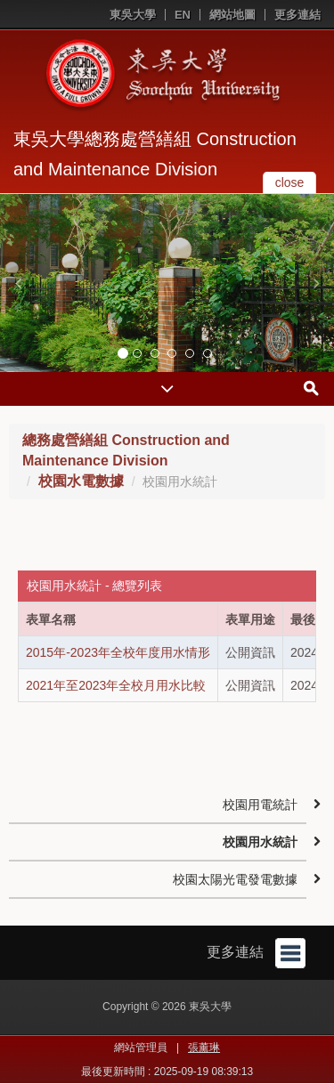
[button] (18, 283)
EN (183, 14)
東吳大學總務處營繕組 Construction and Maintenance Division (155, 154)
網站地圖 (232, 14)
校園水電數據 (81, 481)
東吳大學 (133, 14)
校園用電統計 (260, 804)
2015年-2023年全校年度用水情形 (118, 652)
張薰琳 (204, 1047)
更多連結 (297, 14)
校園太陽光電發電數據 (235, 879)
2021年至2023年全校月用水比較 (116, 685)
